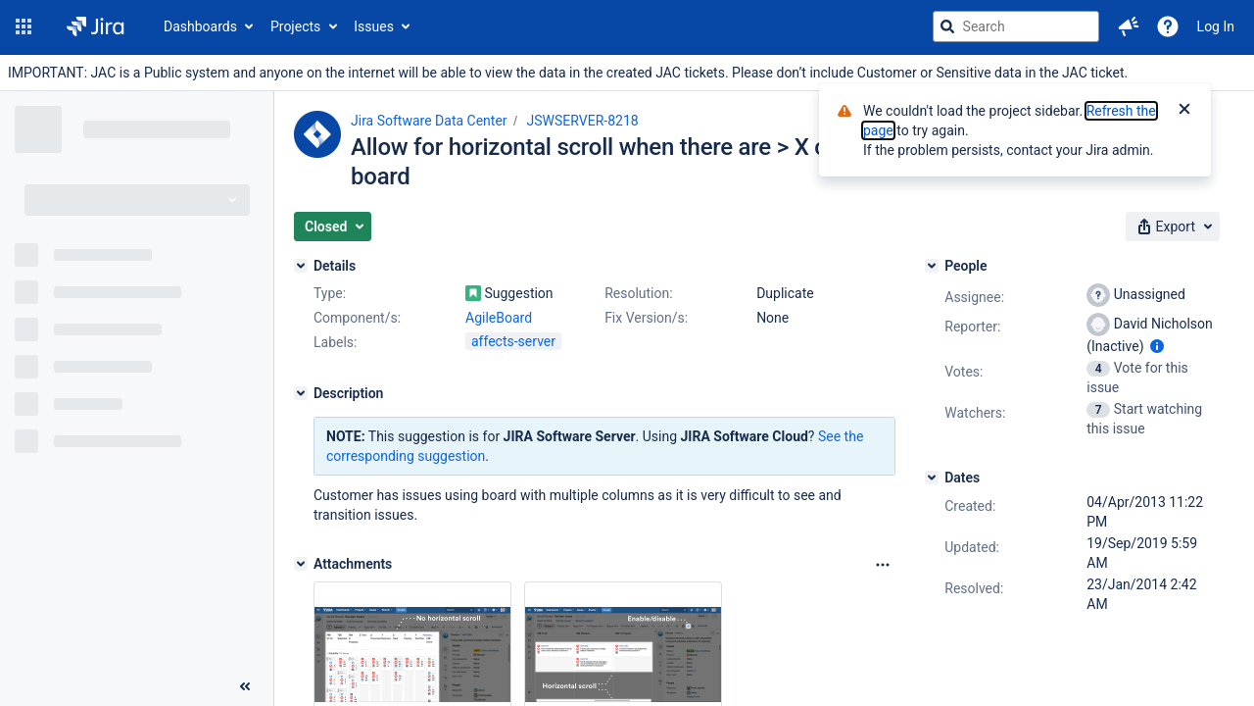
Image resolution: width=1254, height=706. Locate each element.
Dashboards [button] (200, 26)
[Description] (301, 393)
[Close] (1184, 111)
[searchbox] (1016, 26)
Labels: (335, 342)
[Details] (301, 266)
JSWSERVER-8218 (583, 120)
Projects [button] (295, 26)
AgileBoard (498, 318)
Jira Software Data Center (429, 120)
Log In (1215, 26)
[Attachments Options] (882, 565)
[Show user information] (1157, 346)
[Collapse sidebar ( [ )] (245, 686)
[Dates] (932, 477)
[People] (932, 266)
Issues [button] (374, 26)
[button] (23, 26)
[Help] (1167, 26)
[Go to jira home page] (95, 26)
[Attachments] (301, 564)
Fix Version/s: (646, 318)
